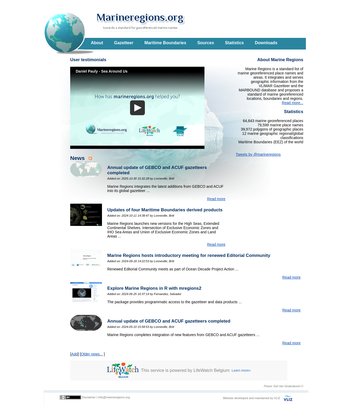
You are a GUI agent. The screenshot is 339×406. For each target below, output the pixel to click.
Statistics (234, 43)
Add (74, 354)
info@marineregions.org (114, 397)
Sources (205, 43)
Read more (216, 199)
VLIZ (277, 398)
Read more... (292, 103)
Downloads (266, 43)
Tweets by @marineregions (258, 154)
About (97, 43)
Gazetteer (123, 43)
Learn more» (241, 370)
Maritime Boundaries (165, 43)
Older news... (91, 354)
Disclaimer (89, 397)
